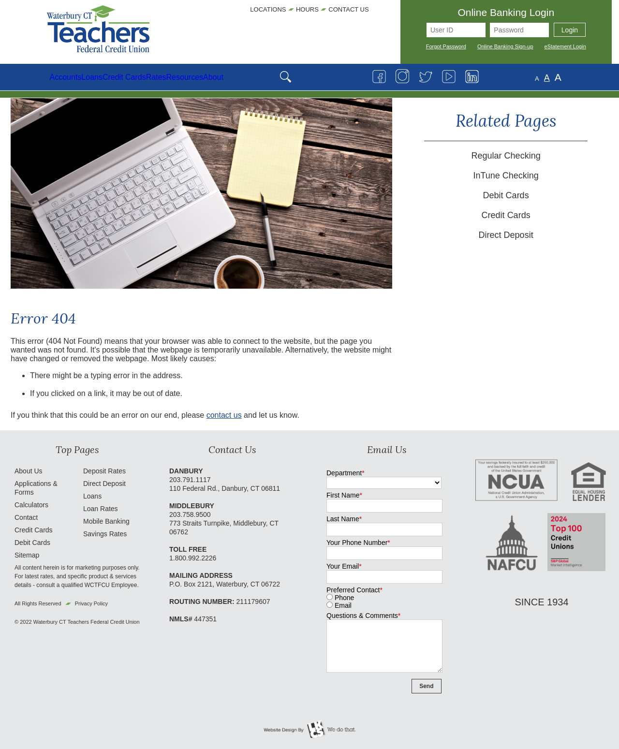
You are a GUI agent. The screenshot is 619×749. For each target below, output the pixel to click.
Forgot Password (446, 46)
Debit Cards (506, 195)
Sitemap (27, 555)
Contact (26, 517)
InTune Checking (505, 175)
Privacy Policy (91, 603)
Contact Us (348, 9)
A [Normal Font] (578, 77)
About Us (29, 471)
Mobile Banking (106, 521)
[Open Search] (384, 77)
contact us (224, 415)
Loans (92, 496)
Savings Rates (105, 534)
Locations (268, 9)
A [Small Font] (568, 78)
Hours (307, 9)
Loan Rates (100, 509)
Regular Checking (506, 156)
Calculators (31, 505)
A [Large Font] (589, 77)
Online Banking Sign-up (505, 46)
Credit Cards (506, 215)
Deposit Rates (104, 471)
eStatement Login (565, 46)
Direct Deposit (506, 235)
